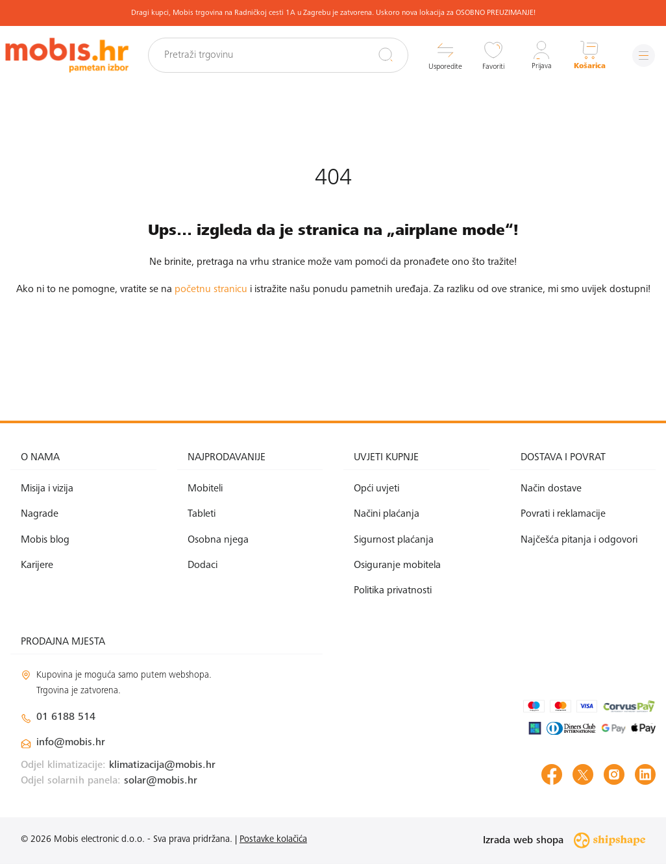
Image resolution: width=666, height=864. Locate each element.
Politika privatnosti (393, 591)
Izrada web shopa (564, 840)
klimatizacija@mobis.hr (162, 765)
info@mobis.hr (70, 742)
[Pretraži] (384, 55)
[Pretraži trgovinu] (280, 55)
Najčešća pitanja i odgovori (579, 540)
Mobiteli (205, 489)
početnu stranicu (211, 289)
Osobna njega (218, 540)
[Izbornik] (643, 55)
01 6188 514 (65, 717)
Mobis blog (45, 540)
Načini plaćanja (386, 514)
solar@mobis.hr (160, 781)
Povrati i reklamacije (563, 514)
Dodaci (202, 565)
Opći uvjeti (376, 489)
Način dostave (551, 489)
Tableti (202, 514)
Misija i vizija (47, 489)
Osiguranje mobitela (397, 565)
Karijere (37, 565)
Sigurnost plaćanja (394, 540)
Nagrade (39, 514)
